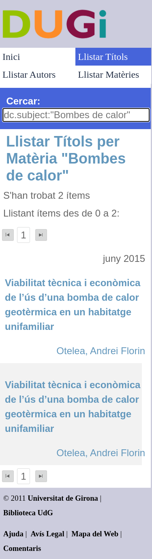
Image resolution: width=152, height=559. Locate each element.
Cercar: (23, 101)
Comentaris (22, 548)
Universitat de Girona (63, 498)
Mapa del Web (94, 533)
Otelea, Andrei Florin (100, 350)
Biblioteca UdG (28, 512)
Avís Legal (47, 533)
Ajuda (13, 533)
